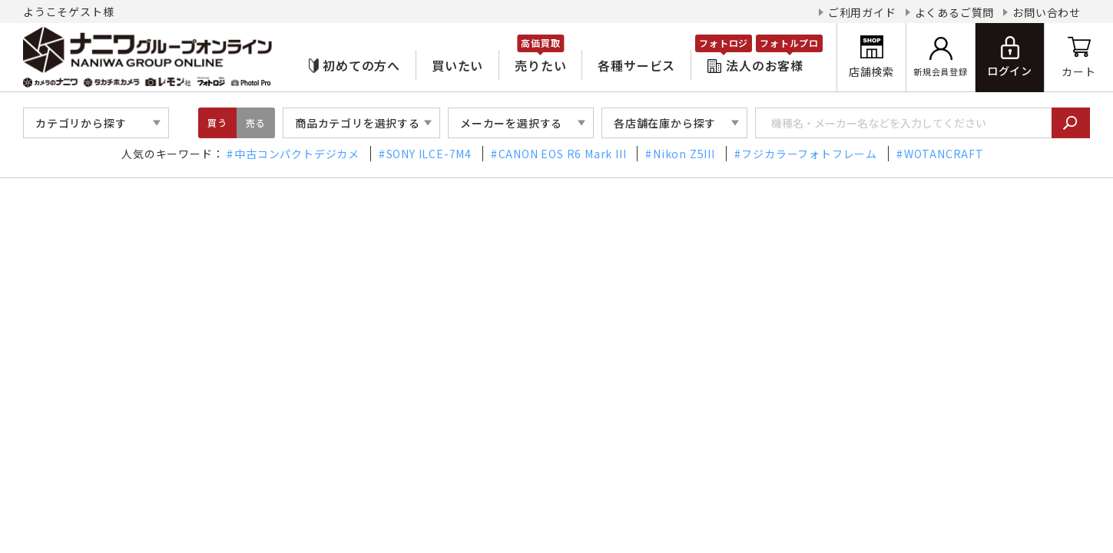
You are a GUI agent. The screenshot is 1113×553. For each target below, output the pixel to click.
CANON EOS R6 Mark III (563, 153)
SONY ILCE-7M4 (429, 153)
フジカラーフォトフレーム (809, 153)
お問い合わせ (1046, 12)
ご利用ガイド (862, 12)
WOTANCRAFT (944, 153)
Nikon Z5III (684, 153)
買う (217, 122)
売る (256, 122)
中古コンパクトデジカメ (296, 153)
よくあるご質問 (955, 12)
